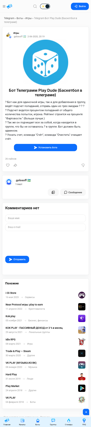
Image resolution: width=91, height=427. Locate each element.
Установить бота (45, 147)
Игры (28, 18)
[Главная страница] (9, 6)
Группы (53, 422)
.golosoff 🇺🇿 (23, 180)
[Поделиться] (15, 165)
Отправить (17, 259)
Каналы (22, 422)
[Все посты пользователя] (53, 192)
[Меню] (4, 6)
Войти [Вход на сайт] (80, 6)
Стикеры (69, 422)
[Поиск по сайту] (35, 6)
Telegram (9, 18)
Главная (6, 422)
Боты (20, 18)
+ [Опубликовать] (83, 410)
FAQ (84, 422)
